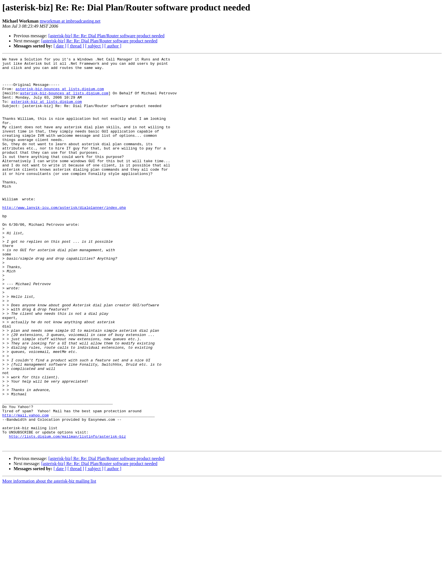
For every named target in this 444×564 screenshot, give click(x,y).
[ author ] (112, 46)
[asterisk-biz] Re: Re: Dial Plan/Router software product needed (106, 35)
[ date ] (60, 46)
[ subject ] (94, 46)
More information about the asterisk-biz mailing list (49, 559)
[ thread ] (75, 46)
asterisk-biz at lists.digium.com (46, 110)
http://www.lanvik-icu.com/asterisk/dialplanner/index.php (64, 237)
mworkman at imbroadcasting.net (70, 21)
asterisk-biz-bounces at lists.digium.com (60, 95)
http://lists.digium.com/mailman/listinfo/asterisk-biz (67, 512)
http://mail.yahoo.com (25, 487)
